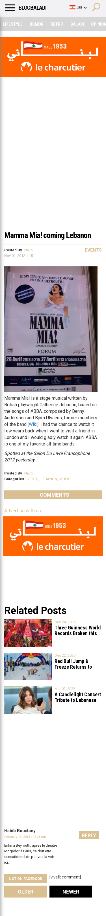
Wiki (33, 424)
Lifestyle (13, 24)
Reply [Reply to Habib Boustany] (89, 835)
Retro (57, 24)
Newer (70, 892)
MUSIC (64, 479)
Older (25, 892)
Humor (37, 24)
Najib (28, 250)
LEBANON (49, 479)
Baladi (77, 24)
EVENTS (31, 479)
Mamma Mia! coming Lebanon (47, 235)
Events (93, 250)
